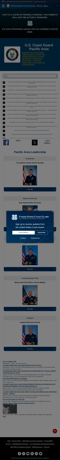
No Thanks (23, 238)
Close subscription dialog (53, 211)
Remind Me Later (35, 238)
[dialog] (30, 227)
